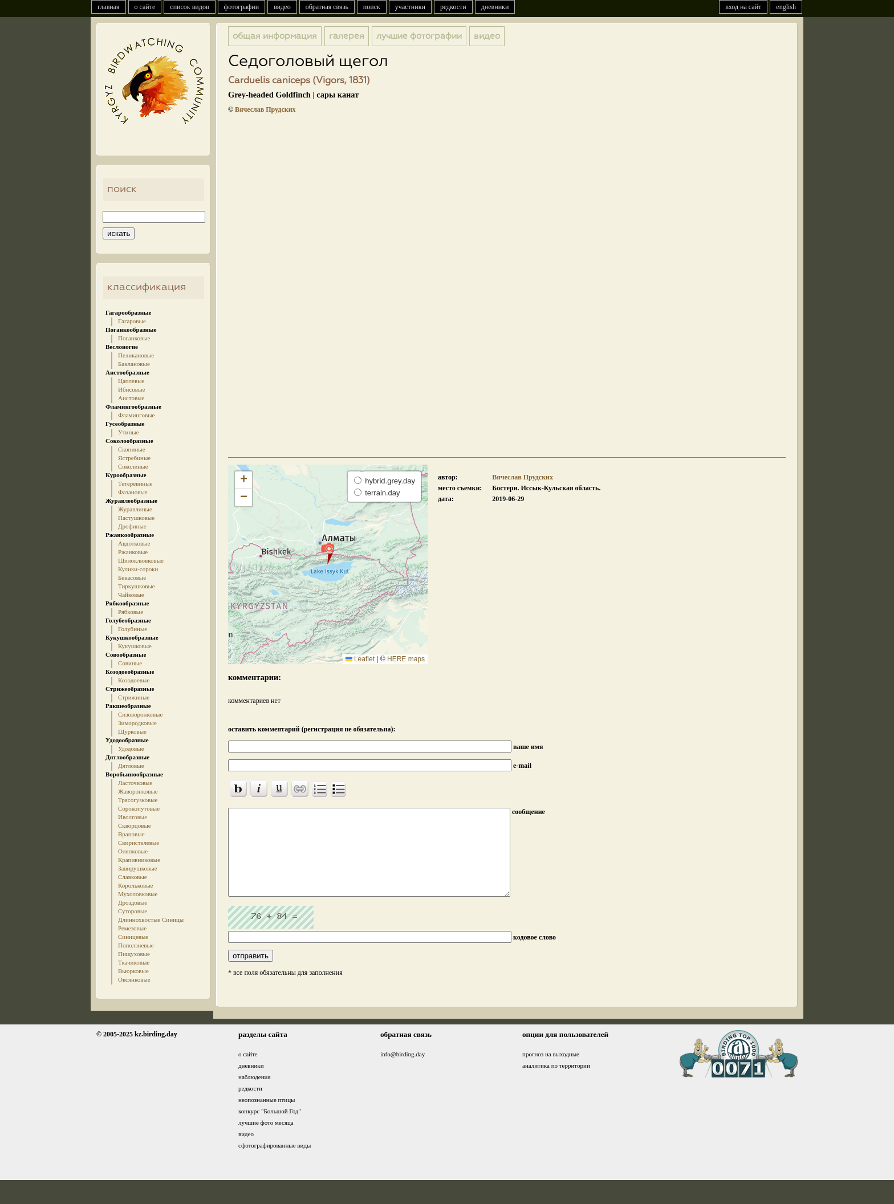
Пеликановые (136, 355)
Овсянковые (134, 979)
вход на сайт (743, 7)
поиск (371, 7)
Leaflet (360, 659)
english (786, 7)
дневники (495, 7)
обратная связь (327, 7)
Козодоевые (133, 680)
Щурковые (132, 731)
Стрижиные (133, 697)
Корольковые (135, 885)
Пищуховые (134, 953)
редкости (453, 7)
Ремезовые (132, 928)
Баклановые (134, 363)
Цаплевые (131, 380)
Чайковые (131, 594)
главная (108, 7)
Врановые (131, 834)
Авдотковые (134, 543)
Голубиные (132, 628)
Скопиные (131, 449)
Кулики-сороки (138, 569)
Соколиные (133, 466)
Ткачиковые (133, 962)
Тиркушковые (136, 586)
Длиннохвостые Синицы (151, 919)
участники (410, 7)
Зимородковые (137, 722)
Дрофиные (132, 526)
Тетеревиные (135, 483)
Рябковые (130, 611)
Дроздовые (132, 902)
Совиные (130, 663)
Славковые (132, 876)
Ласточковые (135, 782)
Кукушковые (135, 645)
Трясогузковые (137, 799)
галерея (346, 36)
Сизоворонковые (140, 714)
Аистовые (131, 397)
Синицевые (133, 936)
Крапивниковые (139, 859)
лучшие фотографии (419, 36)
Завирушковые (137, 868)
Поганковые (134, 338)
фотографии (241, 7)
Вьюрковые (133, 970)
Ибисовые (131, 389)
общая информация (275, 36)
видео (282, 7)
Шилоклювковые (141, 560)
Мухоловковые (137, 893)
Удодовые (131, 748)
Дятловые (131, 765)
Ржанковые (133, 551)
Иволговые (132, 816)
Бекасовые (132, 577)
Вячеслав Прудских (265, 109)
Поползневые (136, 945)
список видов (189, 7)
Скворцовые (134, 825)
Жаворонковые (138, 791)
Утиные (128, 432)
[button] (327, 553)
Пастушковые (136, 517)
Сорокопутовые (139, 808)
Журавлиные (135, 509)
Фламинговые (136, 415)
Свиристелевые (138, 842)
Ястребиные (134, 457)
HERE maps (406, 659)
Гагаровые (132, 321)
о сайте (145, 7)
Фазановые (133, 492)
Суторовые (132, 911)
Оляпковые (133, 851)
